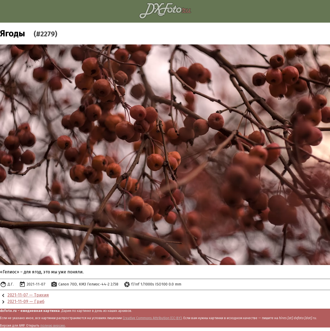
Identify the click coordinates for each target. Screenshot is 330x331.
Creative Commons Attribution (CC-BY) (152, 318)
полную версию (52, 325)
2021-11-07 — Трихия (28, 295)
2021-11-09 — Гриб (26, 301)
